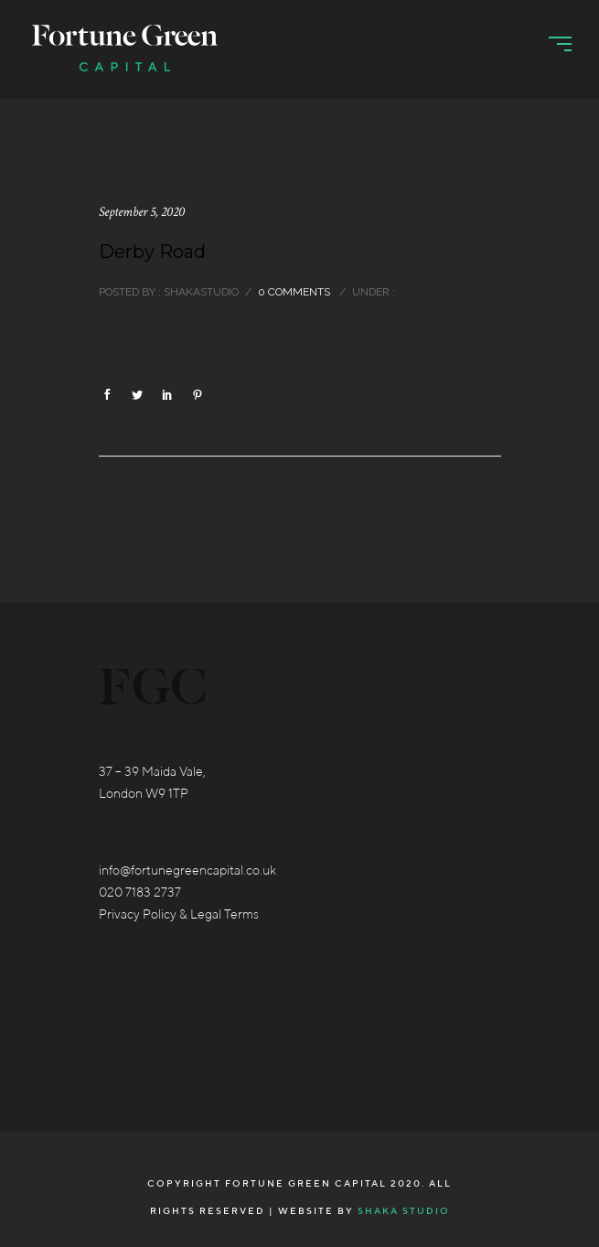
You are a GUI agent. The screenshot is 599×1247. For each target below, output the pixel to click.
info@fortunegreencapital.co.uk (187, 870)
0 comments (294, 291)
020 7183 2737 (140, 892)
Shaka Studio (404, 1210)
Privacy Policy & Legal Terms (179, 914)
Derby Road (152, 252)
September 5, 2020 (142, 211)
